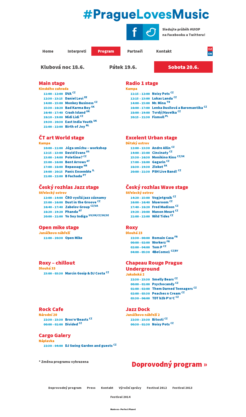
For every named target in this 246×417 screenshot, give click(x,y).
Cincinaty (162, 152)
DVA (70, 93)
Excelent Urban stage (151, 137)
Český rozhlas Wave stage (157, 186)
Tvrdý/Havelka (166, 112)
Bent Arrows (77, 162)
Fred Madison (165, 206)
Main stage (52, 82)
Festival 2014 (120, 397)
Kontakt (164, 51)
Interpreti (77, 51)
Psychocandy (165, 284)
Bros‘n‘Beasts (78, 319)
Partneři (135, 51)
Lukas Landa (164, 98)
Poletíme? (76, 157)
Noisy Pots (163, 93)
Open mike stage (59, 227)
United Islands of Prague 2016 (57, 22)
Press (91, 388)
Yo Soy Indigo (87, 216)
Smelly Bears (165, 279)
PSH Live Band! (166, 171)
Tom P (159, 247)
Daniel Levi (76, 98)
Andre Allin (163, 147)
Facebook (134, 32)
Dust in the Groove (82, 202)
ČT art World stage (61, 137)
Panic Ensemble (79, 171)
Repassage (76, 166)
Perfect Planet (128, 409)
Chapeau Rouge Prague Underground (154, 265)
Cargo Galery (55, 335)
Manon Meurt (165, 211)
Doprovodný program (64, 388)
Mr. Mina (161, 103)
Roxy (132, 227)
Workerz (161, 242)
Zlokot (159, 166)
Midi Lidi (74, 117)
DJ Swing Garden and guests (91, 345)
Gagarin (160, 162)
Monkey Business (81, 103)
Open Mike (73, 237)
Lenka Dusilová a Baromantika (179, 107)
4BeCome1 (165, 251)
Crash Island (77, 112)
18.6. (63, 66)
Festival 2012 (157, 388)
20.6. (183, 66)
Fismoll (160, 117)
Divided (73, 324)
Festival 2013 (183, 388)
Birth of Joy (77, 126)
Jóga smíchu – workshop (86, 147)
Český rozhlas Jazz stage (69, 186)
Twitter (151, 32)
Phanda (73, 211)
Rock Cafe (51, 309)
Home (47, 51)
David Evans (77, 152)
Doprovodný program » (169, 364)
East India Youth (81, 121)
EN (210, 53)
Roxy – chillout (57, 262)
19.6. (123, 66)
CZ (210, 49)
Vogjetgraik (164, 197)
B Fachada (75, 176)
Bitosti (160, 319)
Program (106, 51)
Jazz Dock (138, 309)
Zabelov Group (81, 206)
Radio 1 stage (142, 82)
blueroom (162, 202)
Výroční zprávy (130, 388)
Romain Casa (165, 237)
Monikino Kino (168, 157)
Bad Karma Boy (79, 107)
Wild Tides (162, 216)
